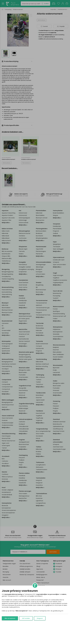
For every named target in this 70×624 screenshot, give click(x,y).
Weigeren (40, 618)
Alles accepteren (10, 618)
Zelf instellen (26, 618)
